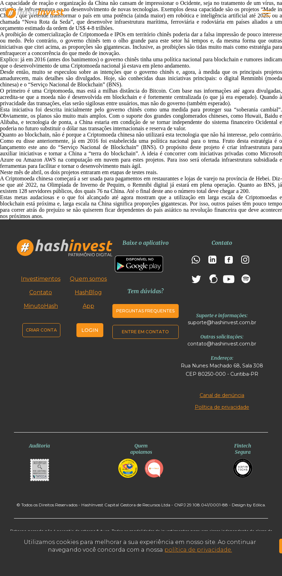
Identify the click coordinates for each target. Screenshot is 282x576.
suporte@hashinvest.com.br (222, 322)
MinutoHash (41, 306)
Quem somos (88, 278)
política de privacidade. (198, 549)
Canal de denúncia (222, 395)
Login (89, 330)
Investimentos (40, 278)
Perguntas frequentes (145, 310)
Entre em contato (145, 331)
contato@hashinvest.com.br (221, 344)
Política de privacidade (222, 407)
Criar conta (41, 330)
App (88, 306)
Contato (40, 292)
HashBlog (88, 292)
